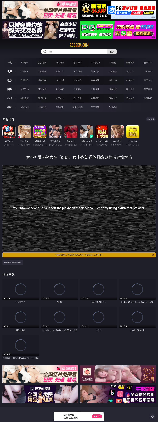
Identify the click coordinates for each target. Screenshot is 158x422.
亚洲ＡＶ (25, 71)
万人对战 (60, 62)
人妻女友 (60, 98)
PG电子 (24, 62)
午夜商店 (42, 107)
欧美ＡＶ (60, 71)
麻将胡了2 (95, 62)
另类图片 (148, 89)
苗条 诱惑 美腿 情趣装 (13, 262)
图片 (9, 89)
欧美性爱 (78, 80)
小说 (9, 98)
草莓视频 (60, 107)
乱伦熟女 (130, 80)
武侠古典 (78, 98)
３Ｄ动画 (78, 71)
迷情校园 (95, 98)
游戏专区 (78, 62)
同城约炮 (25, 107)
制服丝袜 (95, 80)
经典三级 (113, 80)
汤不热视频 (78, 107)
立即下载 (96, 416)
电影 (9, 80)
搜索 (112, 51)
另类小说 (113, 98)
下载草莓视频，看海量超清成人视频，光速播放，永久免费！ (104, 254)
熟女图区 (130, 89)
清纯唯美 (113, 89)
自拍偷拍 (42, 71)
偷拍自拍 (42, 80)
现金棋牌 (130, 62)
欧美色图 (60, 89)
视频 (9, 71)
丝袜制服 (113, 71)
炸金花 (113, 62)
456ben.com (79, 45)
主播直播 (130, 71)
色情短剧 (113, 107)
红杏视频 (95, 107)
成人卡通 (60, 80)
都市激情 (25, 98)
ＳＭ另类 (148, 71)
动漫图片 (78, 89)
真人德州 (42, 62)
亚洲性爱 (25, 80)
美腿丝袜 (95, 89)
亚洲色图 (42, 89)
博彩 (9, 62)
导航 (9, 107)
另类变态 (148, 80)
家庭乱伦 (42, 98)
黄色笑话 (130, 98)
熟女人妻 (95, 71)
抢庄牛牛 (148, 62)
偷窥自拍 (25, 89)
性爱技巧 (148, 98)
